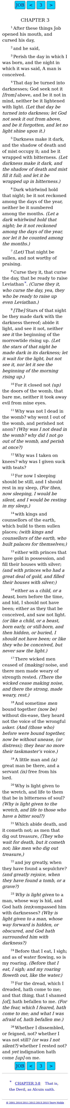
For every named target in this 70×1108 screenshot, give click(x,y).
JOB (20, 5)
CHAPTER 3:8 (27, 1083)
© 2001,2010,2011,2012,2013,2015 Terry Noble (35, 1102)
